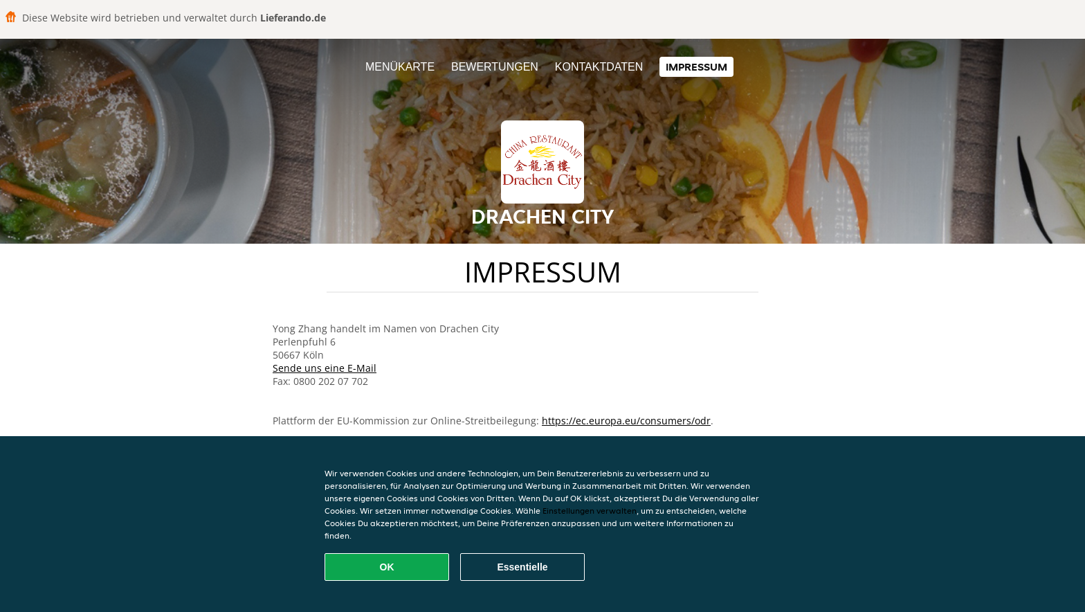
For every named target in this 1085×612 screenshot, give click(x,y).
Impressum (696, 67)
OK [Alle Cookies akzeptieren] (387, 567)
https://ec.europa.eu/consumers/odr (626, 420)
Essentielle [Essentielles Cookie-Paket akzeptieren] (522, 567)
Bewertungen (494, 67)
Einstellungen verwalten (589, 510)
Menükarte (400, 67)
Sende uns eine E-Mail (324, 368)
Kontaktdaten (599, 67)
